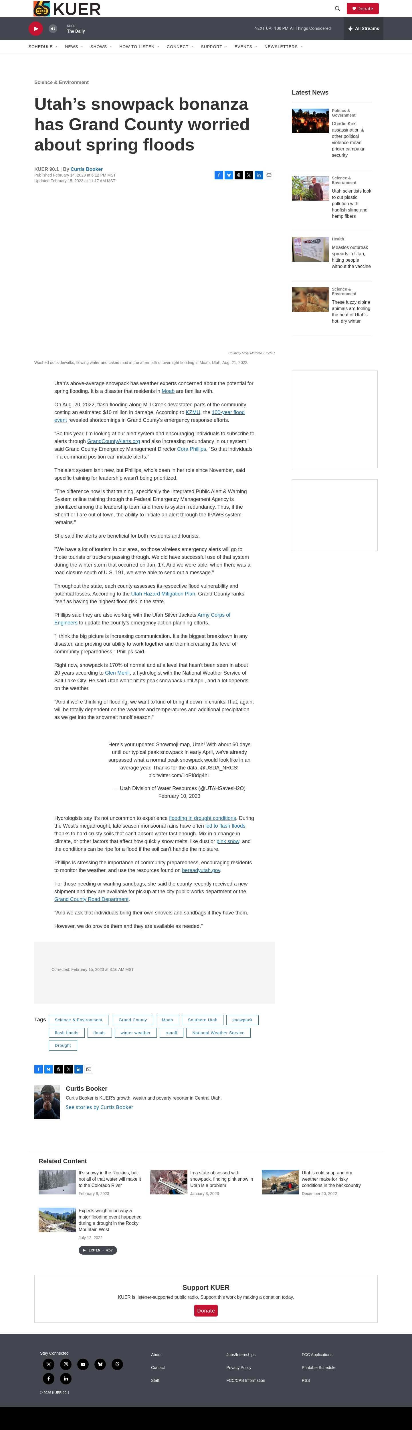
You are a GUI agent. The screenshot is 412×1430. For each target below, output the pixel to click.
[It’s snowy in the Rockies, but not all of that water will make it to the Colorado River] (57, 1195)
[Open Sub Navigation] (57, 59)
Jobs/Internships (240, 1368)
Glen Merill (117, 686)
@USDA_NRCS (218, 780)
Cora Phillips (191, 462)
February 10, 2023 (180, 809)
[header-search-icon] (340, 15)
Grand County (133, 1033)
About (156, 1368)
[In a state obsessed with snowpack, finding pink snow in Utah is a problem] (168, 1195)
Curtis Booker (87, 182)
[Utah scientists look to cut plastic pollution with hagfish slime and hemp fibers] (310, 201)
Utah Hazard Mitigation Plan (163, 607)
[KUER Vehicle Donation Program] (334, 528)
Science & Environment (61, 95)
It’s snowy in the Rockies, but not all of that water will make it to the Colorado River (110, 1192)
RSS (306, 1393)
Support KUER (206, 1300)
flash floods (67, 1045)
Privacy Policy (238, 1380)
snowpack (242, 1033)
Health (338, 252)
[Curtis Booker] (47, 1115)
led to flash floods (225, 839)
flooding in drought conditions (202, 831)
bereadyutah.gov (201, 883)
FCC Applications (317, 1368)
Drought (63, 1058)
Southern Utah (202, 1033)
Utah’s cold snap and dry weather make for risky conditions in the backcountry (331, 1192)
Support (211, 59)
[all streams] (363, 41)
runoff (172, 1045)
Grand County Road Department (91, 912)
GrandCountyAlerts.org (113, 454)
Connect (178, 59)
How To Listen (136, 59)
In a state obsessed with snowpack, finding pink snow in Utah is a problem (221, 1192)
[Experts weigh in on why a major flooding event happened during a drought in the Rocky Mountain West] (57, 1233)
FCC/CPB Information (245, 1393)
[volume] (53, 41)
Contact (158, 1380)
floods (100, 1045)
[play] (35, 41)
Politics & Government (343, 125)
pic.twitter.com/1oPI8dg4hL (179, 788)
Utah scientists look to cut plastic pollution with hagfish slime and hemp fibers (351, 216)
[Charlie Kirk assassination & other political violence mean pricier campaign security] (310, 134)
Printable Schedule (319, 1380)
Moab (168, 404)
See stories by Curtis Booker (99, 1119)
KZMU (193, 425)
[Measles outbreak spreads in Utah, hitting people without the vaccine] (310, 262)
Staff (155, 1393)
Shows (98, 59)
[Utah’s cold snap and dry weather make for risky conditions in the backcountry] (280, 1195)
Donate (369, 15)
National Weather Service (218, 1045)
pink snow (228, 854)
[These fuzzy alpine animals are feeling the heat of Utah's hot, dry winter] (310, 312)
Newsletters (281, 59)
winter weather (136, 1045)
